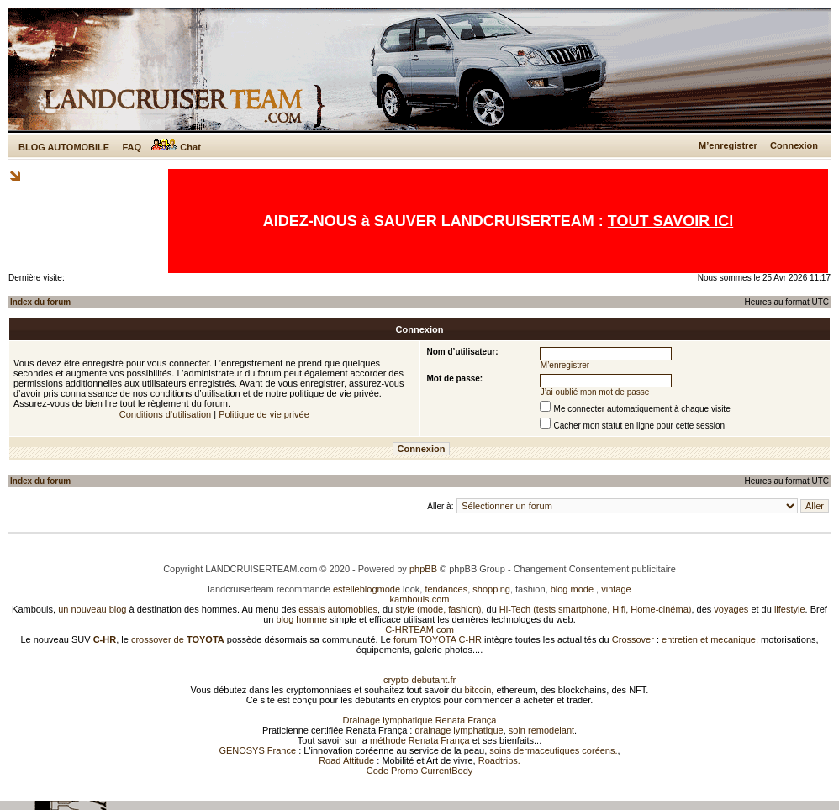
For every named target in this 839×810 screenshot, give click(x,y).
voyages (731, 609)
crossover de (176, 639)
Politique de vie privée (264, 414)
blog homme (302, 619)
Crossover (633, 639)
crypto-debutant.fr (419, 680)
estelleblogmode (366, 589)
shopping (491, 589)
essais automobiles (337, 609)
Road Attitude (346, 760)
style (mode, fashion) (438, 609)
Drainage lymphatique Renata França (420, 720)
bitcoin (478, 690)
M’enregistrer (728, 145)
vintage (616, 589)
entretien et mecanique (709, 639)
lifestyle (789, 609)
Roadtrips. (499, 760)
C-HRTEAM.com (419, 629)
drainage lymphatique (458, 730)
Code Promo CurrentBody (420, 770)
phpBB (423, 569)
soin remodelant (541, 730)
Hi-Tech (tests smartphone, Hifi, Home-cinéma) (595, 609)
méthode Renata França (420, 740)
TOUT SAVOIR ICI (670, 221)
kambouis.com (420, 599)
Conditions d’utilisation (165, 414)
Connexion (794, 145)
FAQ (131, 147)
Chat (176, 147)
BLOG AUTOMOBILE (63, 147)
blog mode (572, 589)
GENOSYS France (257, 750)
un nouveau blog (92, 609)
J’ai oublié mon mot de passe (595, 392)
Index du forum (40, 302)
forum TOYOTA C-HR (437, 639)
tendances (446, 589)
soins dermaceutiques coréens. (553, 750)
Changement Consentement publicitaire (595, 569)
